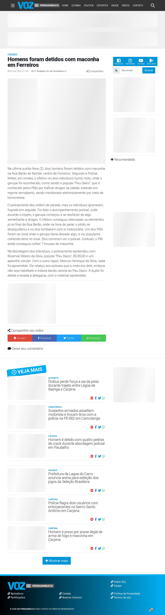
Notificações (16, 597)
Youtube (141, 61)
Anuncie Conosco (70, 597)
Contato (65, 593)
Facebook (118, 61)
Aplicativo (151, 61)
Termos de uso (121, 597)
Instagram (130, 61)
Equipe (116, 585)
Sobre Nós (118, 581)
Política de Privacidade (125, 593)
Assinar (149, 70)
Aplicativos (15, 593)
